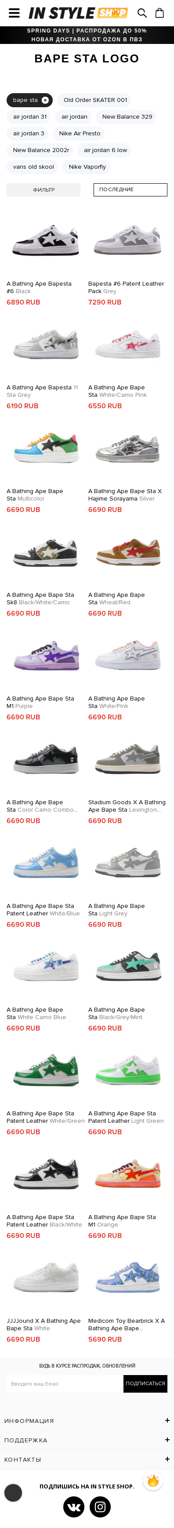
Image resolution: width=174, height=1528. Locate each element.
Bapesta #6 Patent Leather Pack (126, 287)
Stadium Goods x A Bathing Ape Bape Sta (127, 805)
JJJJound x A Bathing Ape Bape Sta (44, 1324)
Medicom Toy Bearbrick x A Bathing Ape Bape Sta (126, 1324)
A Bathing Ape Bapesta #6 (39, 287)
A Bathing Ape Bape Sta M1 (40, 702)
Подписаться (145, 1383)
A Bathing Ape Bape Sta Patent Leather (43, 909)
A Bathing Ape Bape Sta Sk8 (40, 598)
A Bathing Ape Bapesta (42, 391)
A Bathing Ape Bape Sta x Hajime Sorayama (125, 494)
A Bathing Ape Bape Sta (117, 391)
